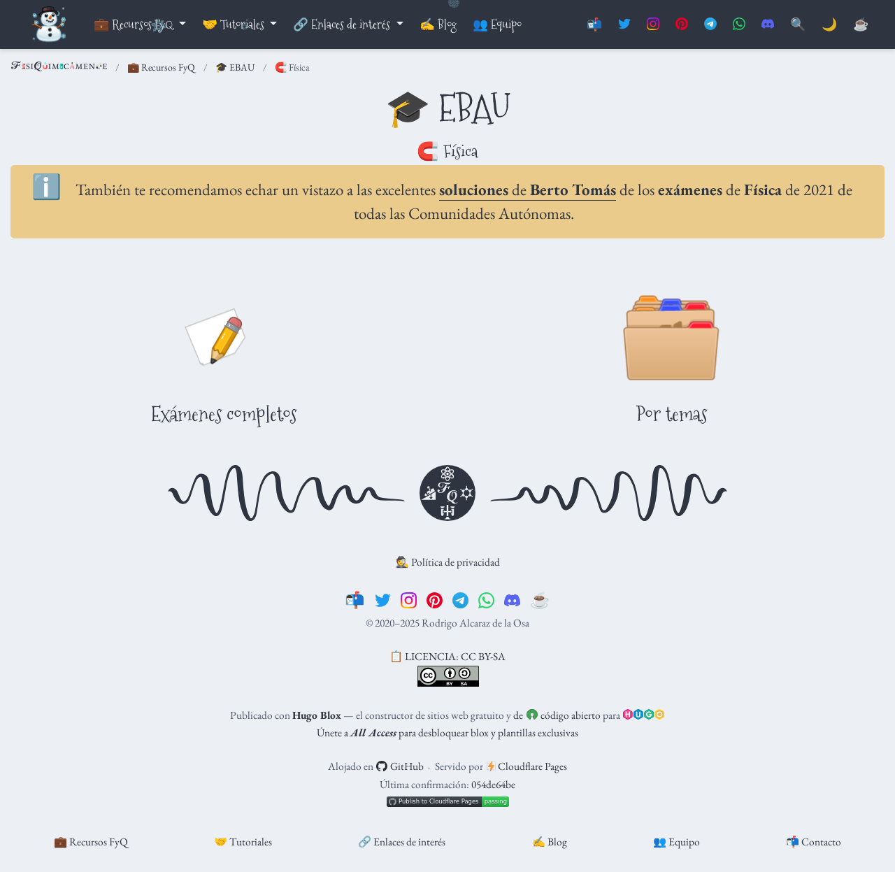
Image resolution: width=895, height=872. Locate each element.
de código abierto (556, 715)
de (527, 189)
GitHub (399, 766)
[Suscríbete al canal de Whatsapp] (739, 25)
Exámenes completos (223, 414)
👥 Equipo (676, 841)
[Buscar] (798, 25)
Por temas (671, 414)
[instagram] (409, 599)
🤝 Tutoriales (243, 841)
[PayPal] (860, 25)
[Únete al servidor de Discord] (767, 25)
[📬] (355, 599)
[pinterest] (435, 599)
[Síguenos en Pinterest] (681, 25)
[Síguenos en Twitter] (624, 25)
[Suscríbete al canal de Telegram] (710, 25)
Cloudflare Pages (527, 766)
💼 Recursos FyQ (161, 67)
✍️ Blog (549, 841)
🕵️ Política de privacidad (448, 562)
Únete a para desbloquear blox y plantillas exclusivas (447, 732)
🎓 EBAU (235, 67)
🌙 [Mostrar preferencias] (829, 25)
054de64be (493, 784)
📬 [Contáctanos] (594, 25)
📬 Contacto (813, 841)
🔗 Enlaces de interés (401, 841)
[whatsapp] (486, 599)
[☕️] (540, 599)
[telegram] (460, 599)
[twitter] (383, 599)
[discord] (512, 599)
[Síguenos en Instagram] (653, 25)
